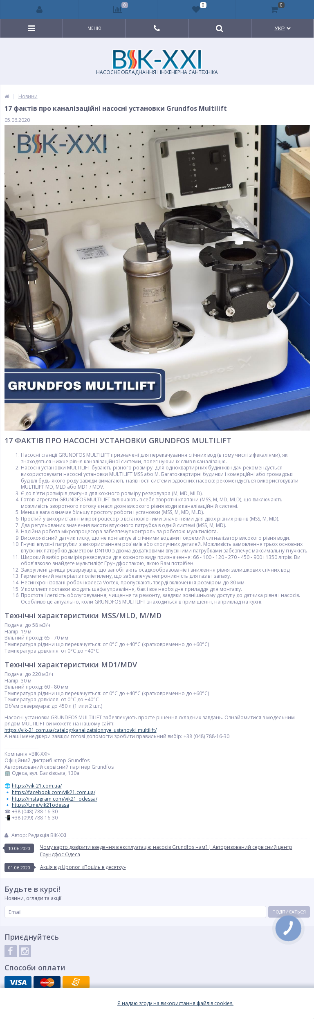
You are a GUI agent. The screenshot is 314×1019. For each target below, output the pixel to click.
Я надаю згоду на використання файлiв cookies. (175, 1003)
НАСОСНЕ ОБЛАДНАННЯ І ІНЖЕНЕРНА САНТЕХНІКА (157, 62)
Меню (94, 28)
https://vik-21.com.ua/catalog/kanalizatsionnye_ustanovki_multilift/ (80, 730)
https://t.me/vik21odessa (40, 804)
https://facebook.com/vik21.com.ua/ (53, 792)
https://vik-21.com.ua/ (37, 785)
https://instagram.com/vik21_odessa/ (54, 798)
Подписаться (289, 912)
